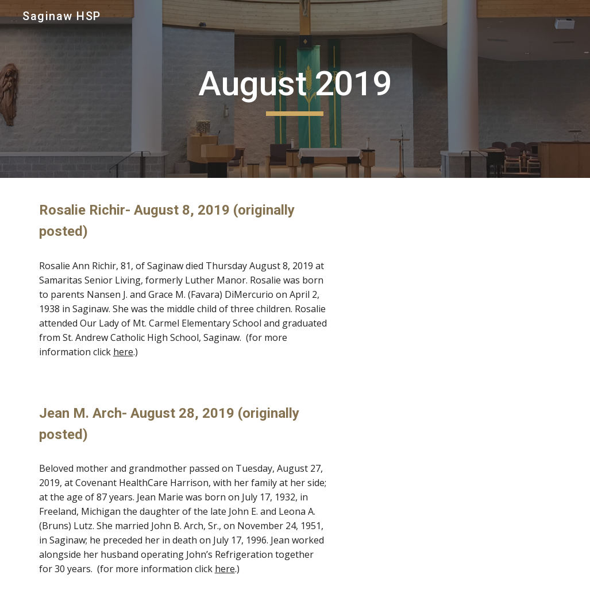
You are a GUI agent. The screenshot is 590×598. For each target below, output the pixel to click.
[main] (295, 89)
